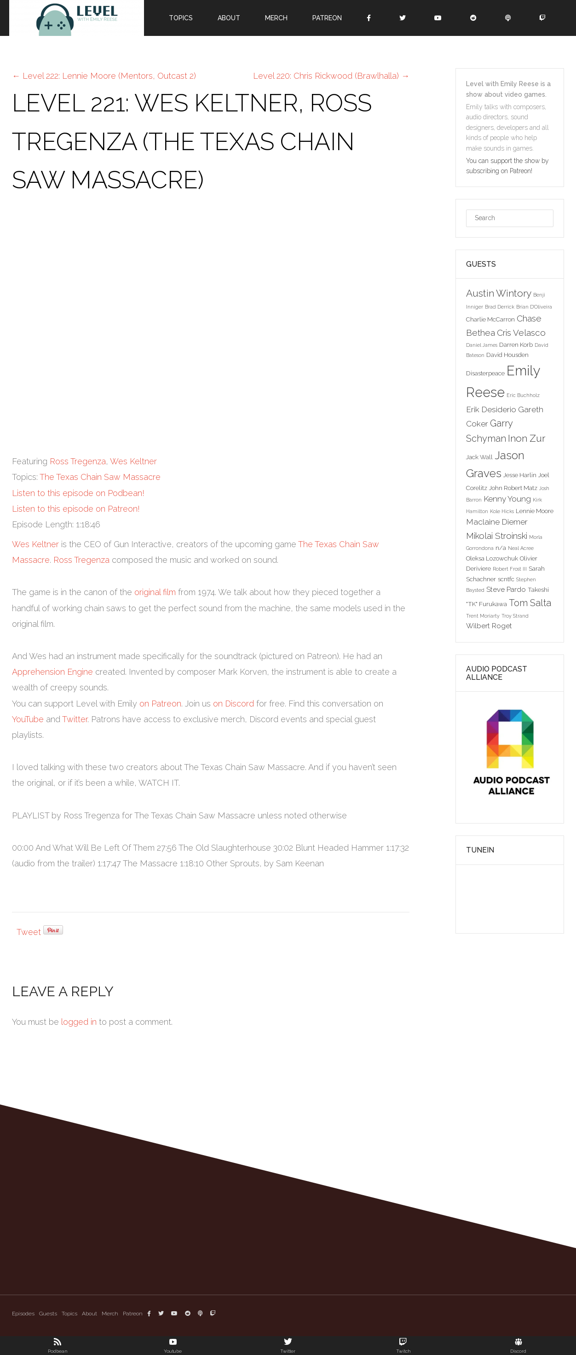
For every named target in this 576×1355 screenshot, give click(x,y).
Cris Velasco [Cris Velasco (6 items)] (521, 332)
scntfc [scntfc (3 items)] (506, 579)
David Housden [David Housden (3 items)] (507, 354)
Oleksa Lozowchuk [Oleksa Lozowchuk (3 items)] (492, 558)
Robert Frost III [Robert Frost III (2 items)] (510, 569)
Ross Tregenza (78, 461)
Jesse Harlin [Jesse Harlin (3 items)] (519, 475)
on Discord (233, 703)
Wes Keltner (133, 461)
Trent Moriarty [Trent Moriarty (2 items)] (483, 616)
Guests (48, 1313)
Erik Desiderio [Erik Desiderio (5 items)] (491, 409)
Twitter (74, 719)
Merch (276, 18)
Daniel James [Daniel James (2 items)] (481, 345)
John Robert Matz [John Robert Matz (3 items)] (513, 487)
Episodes (23, 1313)
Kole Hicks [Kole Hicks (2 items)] (502, 511)
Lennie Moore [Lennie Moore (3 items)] (534, 510)
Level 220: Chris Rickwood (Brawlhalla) (331, 76)
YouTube (28, 719)
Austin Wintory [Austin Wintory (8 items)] (498, 293)
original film (155, 592)
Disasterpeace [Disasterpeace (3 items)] (485, 373)
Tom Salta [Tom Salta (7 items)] (530, 602)
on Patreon (160, 703)
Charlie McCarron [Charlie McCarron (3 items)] (490, 319)
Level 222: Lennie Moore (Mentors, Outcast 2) (104, 76)
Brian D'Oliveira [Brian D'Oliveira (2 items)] (534, 307)
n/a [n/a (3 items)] (500, 547)
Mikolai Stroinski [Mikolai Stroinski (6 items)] (496, 536)
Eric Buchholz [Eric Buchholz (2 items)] (523, 395)
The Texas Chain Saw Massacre (100, 477)
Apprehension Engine (52, 672)
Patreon (327, 18)
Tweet (29, 932)
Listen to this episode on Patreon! (76, 509)
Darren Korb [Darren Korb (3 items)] (516, 344)
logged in (79, 1022)
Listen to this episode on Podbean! (78, 493)
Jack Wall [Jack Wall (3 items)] (479, 457)
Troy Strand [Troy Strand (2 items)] (515, 616)
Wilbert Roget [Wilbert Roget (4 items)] (489, 625)
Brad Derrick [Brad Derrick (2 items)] (499, 307)
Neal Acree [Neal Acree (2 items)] (521, 548)
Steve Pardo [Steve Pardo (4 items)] (506, 589)
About (229, 18)
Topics (181, 18)
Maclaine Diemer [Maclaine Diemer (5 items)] (497, 521)
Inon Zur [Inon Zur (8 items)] (526, 438)
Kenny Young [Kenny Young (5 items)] (507, 498)
